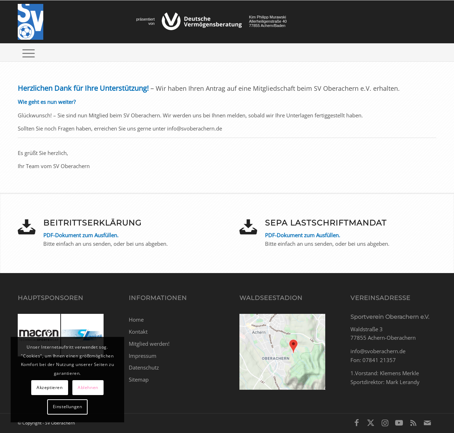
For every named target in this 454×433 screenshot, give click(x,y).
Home (136, 319)
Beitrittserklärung (92, 223)
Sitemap (139, 379)
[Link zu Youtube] (399, 422)
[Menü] (28, 52)
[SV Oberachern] (30, 21)
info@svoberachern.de (377, 351)
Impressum (142, 355)
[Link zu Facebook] (356, 422)
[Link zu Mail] (427, 422)
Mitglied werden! (149, 343)
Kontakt (138, 331)
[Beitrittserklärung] (26, 227)
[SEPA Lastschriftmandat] (248, 227)
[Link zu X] (370, 422)
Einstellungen (67, 407)
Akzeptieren (50, 387)
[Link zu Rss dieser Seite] (413, 422)
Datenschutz (144, 367)
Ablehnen (88, 387)
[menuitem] (28, 52)
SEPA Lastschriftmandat (326, 223)
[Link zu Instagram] (385, 422)
